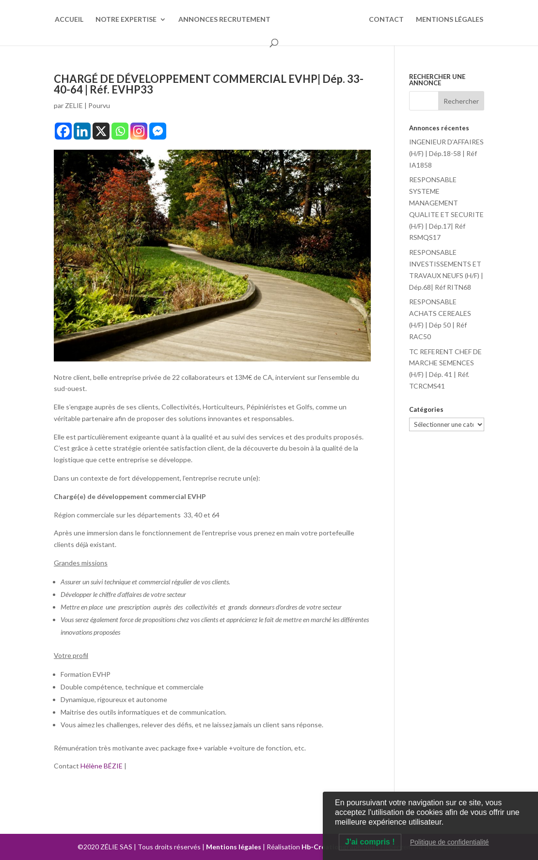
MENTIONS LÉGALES (449, 19)
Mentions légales (233, 847)
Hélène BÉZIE (102, 766)
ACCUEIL (69, 19)
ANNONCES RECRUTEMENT (224, 19)
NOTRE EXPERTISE (126, 19)
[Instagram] (138, 131)
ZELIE (74, 105)
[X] (101, 131)
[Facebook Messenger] (157, 131)
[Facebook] (63, 131)
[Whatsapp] (119, 131)
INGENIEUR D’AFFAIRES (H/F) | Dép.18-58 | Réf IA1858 (446, 153)
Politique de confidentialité (449, 842)
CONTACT (386, 19)
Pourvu (99, 105)
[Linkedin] (82, 131)
